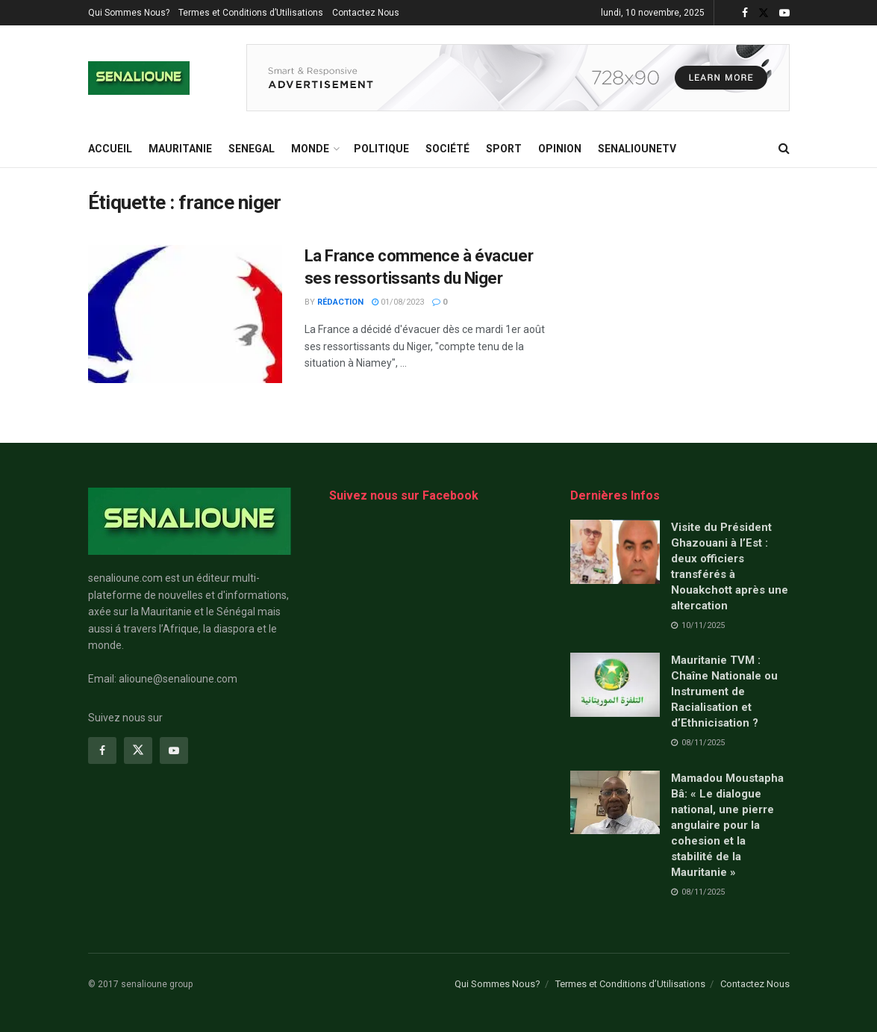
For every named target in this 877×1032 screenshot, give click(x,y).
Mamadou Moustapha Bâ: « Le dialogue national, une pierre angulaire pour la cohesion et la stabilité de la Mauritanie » (727, 825)
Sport (504, 149)
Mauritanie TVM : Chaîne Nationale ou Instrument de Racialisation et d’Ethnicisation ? (724, 691)
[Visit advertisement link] (518, 77)
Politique (381, 149)
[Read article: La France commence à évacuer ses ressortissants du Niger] (185, 314)
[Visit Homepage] (139, 78)
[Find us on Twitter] (138, 750)
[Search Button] (784, 148)
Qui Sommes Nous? (128, 12)
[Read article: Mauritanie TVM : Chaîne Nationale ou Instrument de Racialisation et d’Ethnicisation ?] (615, 685)
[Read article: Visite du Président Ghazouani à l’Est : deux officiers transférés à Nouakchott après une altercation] (615, 552)
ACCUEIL (110, 149)
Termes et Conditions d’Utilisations (250, 12)
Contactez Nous (365, 12)
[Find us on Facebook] (102, 750)
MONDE (310, 149)
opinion (559, 149)
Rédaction (340, 302)
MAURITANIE (180, 149)
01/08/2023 (398, 302)
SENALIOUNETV (637, 149)
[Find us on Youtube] (174, 750)
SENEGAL (251, 149)
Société (447, 149)
